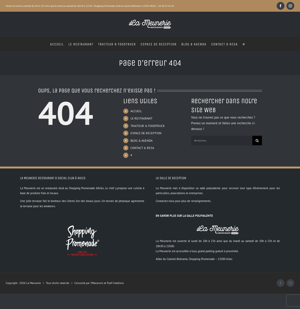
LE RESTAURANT (141, 118)
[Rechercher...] (221, 140)
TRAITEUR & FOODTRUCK (147, 126)
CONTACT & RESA (142, 148)
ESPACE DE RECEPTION (145, 133)
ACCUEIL (136, 111)
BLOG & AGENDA (141, 140)
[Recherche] (257, 140)
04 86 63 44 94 (166, 5)
